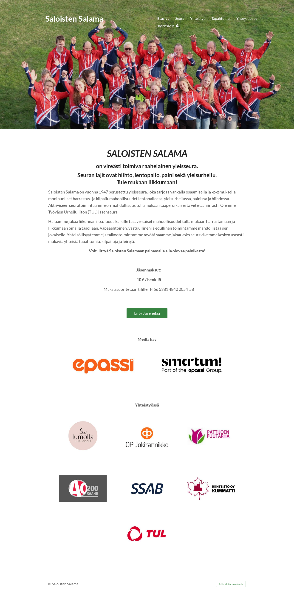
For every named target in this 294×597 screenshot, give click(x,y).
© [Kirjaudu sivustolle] (50, 584)
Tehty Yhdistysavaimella (231, 584)
